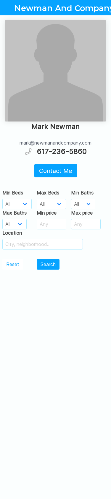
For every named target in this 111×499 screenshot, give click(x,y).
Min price (47, 213)
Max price (82, 213)
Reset (12, 264)
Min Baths (82, 193)
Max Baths (14, 213)
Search (48, 264)
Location (12, 233)
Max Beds (48, 193)
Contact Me (55, 170)
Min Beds (12, 193)
